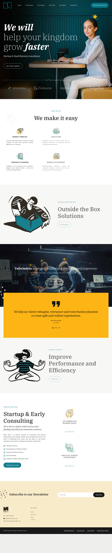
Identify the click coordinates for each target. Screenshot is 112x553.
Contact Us (73, 5)
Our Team (52, 5)
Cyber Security (90, 530)
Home (19, 5)
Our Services (29, 5)
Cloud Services (81, 530)
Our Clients (62, 5)
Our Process (41, 5)
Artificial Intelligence (69, 530)
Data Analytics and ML (102, 530)
